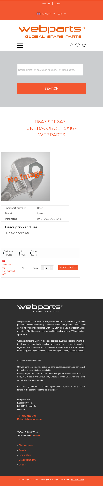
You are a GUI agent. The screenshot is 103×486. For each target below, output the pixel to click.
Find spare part (26, 445)
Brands (22, 450)
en (39, 435)
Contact (22, 465)
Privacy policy (77, 479)
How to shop (25, 455)
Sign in (57, 3)
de (35, 435)
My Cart (46, 3)
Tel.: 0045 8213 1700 (26, 416)
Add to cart (68, 267)
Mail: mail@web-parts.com (29, 419)
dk (31, 435)
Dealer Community (27, 460)
